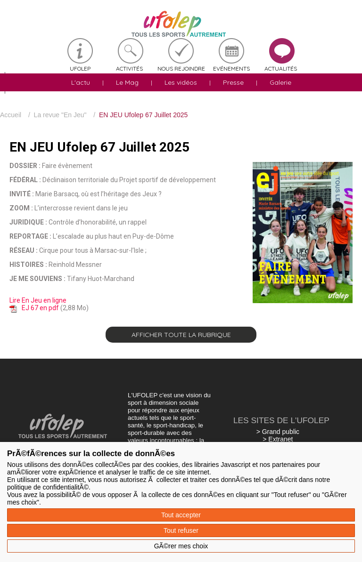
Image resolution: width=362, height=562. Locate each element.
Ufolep (80, 68)
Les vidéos (181, 82)
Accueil (10, 115)
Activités (129, 68)
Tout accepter (181, 515)
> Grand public (277, 431)
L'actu (80, 82)
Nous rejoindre (181, 68)
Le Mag (127, 82)
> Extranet (278, 439)
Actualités (280, 68)
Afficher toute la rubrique (181, 334)
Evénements (231, 68)
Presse (233, 82)
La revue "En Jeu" (60, 115)
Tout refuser (181, 530)
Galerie (280, 82)
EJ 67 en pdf (40, 308)
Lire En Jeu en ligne (37, 300)
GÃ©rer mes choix (181, 546)
